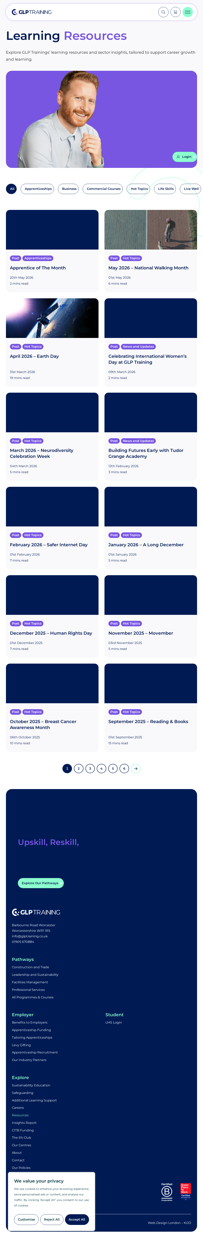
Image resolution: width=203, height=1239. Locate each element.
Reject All (52, 1219)
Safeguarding (22, 1093)
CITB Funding (23, 1131)
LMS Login (113, 1023)
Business (69, 189)
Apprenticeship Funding (31, 1030)
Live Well (191, 189)
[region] (51, 1201)
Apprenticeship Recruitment (35, 1053)
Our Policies (21, 1169)
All (12, 189)
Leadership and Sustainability (35, 975)
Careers (18, 1109)
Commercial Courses (104, 189)
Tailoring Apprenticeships (32, 1038)
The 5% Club (21, 1139)
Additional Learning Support (34, 1101)
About (17, 1154)
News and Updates (138, 346)
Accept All (77, 1219)
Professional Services (28, 990)
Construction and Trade (30, 967)
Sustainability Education (31, 1086)
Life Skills (166, 189)
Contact (18, 1161)
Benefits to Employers (29, 1023)
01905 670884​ (23, 942)
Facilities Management (30, 983)
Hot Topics (139, 189)
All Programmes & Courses (33, 998)
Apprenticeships (38, 189)
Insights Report (24, 1124)
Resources (20, 1116)
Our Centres (21, 1146)
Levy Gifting (21, 1046)
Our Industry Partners (29, 1061)
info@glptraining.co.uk (30, 937)
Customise (26, 1219)
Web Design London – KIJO (169, 1224)
